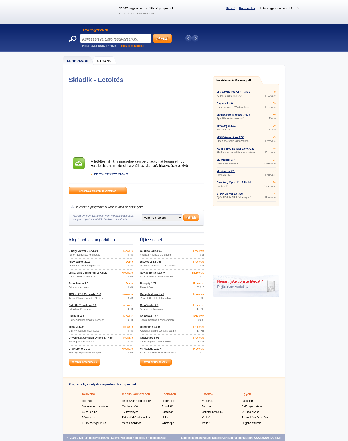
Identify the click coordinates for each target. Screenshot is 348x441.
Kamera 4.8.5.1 (149, 316)
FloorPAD (167, 406)
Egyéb (246, 394)
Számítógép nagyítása (95, 406)
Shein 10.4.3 (76, 316)
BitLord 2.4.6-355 (151, 261)
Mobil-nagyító (130, 406)
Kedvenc (88, 394)
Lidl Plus (87, 400)
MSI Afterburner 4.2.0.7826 (233, 92)
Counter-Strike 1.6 (212, 412)
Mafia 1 (206, 423)
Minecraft (207, 400)
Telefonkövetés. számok (256, 417)
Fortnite (206, 406)
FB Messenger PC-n (94, 423)
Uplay (165, 417)
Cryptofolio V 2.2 (79, 348)
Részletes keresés (132, 45)
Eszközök (169, 394)
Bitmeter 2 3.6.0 (150, 326)
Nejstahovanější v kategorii (233, 80)
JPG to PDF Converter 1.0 (85, 294)
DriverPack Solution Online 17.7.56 (91, 337)
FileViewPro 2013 (79, 261)
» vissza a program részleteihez (97, 191)
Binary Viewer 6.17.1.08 (83, 251)
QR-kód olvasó (250, 412)
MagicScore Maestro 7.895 (233, 114)
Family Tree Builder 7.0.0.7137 (236, 148)
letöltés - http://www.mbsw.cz (111, 174)
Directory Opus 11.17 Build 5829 (234, 184)
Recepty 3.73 (148, 283)
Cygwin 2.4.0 (225, 103)
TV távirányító (130, 412)
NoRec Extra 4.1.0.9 (152, 272)
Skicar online (89, 412)
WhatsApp (168, 423)
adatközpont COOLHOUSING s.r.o (259, 437)
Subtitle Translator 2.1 (82, 305)
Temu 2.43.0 (76, 326)
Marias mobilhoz (131, 423)
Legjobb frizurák (251, 423)
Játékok (207, 394)
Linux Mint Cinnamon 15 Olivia (88, 272)
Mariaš (206, 417)
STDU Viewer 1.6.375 (230, 193)
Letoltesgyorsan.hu (95, 30)
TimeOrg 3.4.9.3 (226, 126)
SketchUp (167, 412)
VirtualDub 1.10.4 (151, 348)
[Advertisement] (136, 117)
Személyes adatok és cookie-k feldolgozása (138, 437)
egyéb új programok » (84, 362)
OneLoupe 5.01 (149, 337)
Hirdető (230, 8)
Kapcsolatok (247, 8)
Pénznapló (88, 417)
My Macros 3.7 (226, 159)
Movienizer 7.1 (226, 171)
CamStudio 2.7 (149, 305)
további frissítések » (156, 362)
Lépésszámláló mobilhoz (136, 400)
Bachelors (247, 400)
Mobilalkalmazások (136, 394)
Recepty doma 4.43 (152, 294)
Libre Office (168, 400)
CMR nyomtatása (252, 406)
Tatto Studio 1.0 (78, 283)
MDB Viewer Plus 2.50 (230, 137)
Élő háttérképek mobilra (136, 417)
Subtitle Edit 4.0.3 (151, 251)
